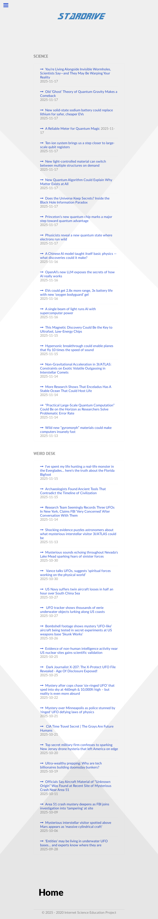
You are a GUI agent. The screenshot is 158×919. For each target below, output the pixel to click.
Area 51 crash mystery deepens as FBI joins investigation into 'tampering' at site (74, 806)
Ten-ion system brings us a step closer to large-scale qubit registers (77, 145)
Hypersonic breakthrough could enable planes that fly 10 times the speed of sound (76, 348)
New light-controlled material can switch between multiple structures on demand (73, 163)
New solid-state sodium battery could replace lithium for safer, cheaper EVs (76, 112)
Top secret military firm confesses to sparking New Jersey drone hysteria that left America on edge (79, 747)
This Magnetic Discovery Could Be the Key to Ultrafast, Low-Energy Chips (76, 329)
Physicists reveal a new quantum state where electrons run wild (76, 237)
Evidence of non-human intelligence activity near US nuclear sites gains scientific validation (79, 650)
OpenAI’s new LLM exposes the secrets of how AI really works (77, 274)
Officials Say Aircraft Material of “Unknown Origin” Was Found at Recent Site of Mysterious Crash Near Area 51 (75, 786)
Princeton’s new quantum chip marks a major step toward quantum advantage (76, 219)
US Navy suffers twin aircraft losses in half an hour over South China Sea (76, 591)
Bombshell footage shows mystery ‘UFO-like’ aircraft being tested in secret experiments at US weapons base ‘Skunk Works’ (76, 630)
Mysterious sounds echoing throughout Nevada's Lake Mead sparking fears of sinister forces (79, 554)
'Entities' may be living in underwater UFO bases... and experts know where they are (74, 843)
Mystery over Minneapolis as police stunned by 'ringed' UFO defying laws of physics (77, 710)
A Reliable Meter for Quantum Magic (72, 128)
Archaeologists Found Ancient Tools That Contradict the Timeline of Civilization (73, 491)
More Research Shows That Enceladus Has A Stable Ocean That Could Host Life (75, 389)
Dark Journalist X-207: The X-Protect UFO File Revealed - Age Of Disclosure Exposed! (78, 669)
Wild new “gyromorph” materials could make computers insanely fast (76, 430)
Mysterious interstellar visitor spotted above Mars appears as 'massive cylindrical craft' (75, 824)
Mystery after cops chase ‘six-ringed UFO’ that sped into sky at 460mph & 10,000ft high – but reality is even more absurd (77, 689)
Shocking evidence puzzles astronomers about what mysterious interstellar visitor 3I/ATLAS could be (78, 534)
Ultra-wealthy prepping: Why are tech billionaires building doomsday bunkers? (71, 765)
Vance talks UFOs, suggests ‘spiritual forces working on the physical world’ (75, 573)
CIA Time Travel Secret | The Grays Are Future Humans (76, 728)
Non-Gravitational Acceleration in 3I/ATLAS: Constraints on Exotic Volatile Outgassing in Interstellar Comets (75, 368)
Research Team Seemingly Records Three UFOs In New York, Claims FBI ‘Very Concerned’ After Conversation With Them (77, 511)
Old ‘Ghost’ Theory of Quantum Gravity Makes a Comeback (78, 94)
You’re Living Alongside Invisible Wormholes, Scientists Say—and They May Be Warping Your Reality (75, 73)
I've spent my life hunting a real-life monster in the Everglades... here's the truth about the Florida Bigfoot (77, 470)
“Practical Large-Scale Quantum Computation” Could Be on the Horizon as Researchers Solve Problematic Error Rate (77, 409)
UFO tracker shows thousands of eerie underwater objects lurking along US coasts (72, 610)
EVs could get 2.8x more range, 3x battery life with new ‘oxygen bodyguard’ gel (76, 292)
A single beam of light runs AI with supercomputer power (68, 311)
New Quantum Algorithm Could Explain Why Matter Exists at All (76, 182)
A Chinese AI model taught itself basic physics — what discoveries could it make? (78, 255)
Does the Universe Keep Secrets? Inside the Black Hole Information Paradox (74, 200)
